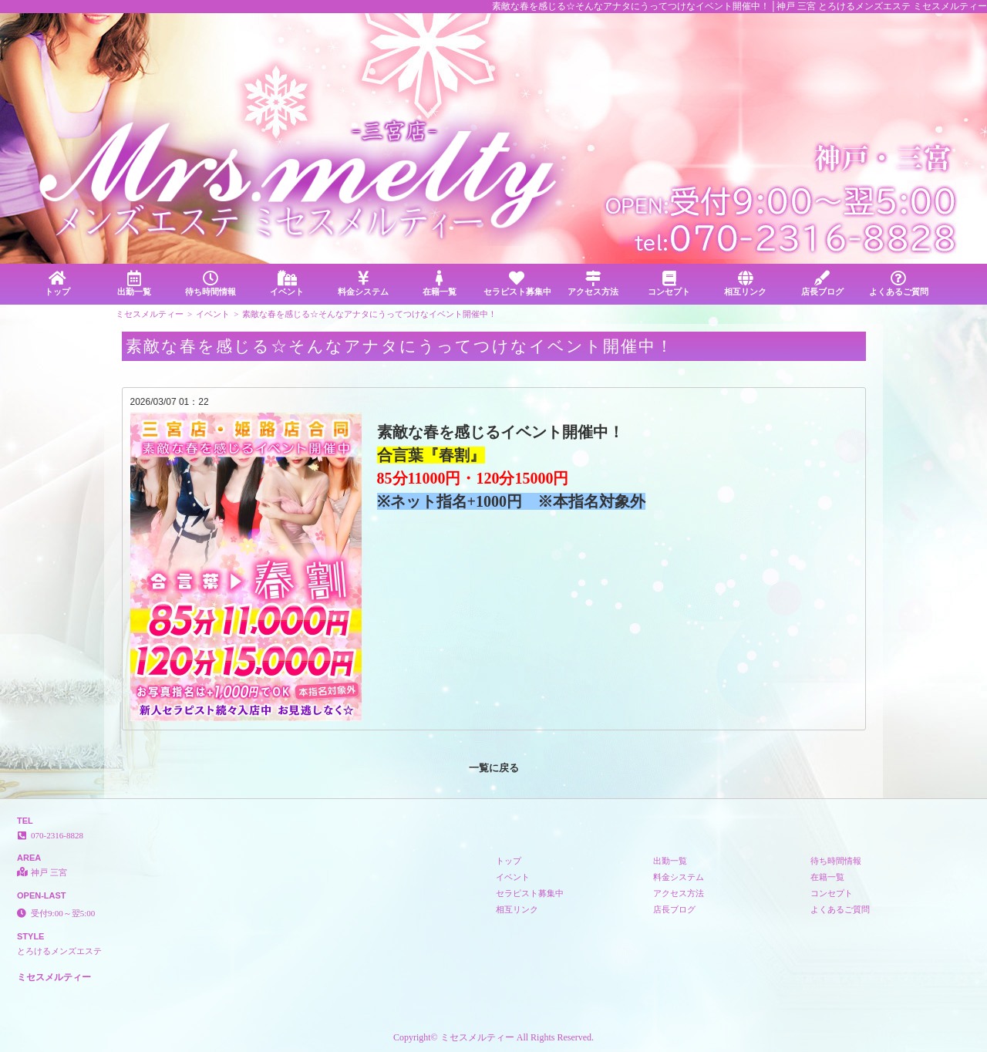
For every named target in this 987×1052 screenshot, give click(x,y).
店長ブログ (822, 283)
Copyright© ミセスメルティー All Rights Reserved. (493, 1037)
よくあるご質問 (898, 283)
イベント (286, 283)
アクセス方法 (592, 283)
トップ (57, 283)
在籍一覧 (440, 283)
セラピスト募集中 (517, 283)
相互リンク (745, 283)
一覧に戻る (494, 768)
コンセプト (669, 283)
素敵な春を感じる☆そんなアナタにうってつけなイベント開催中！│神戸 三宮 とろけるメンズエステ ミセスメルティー (739, 6)
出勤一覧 (134, 283)
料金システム (363, 283)
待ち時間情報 (210, 283)
